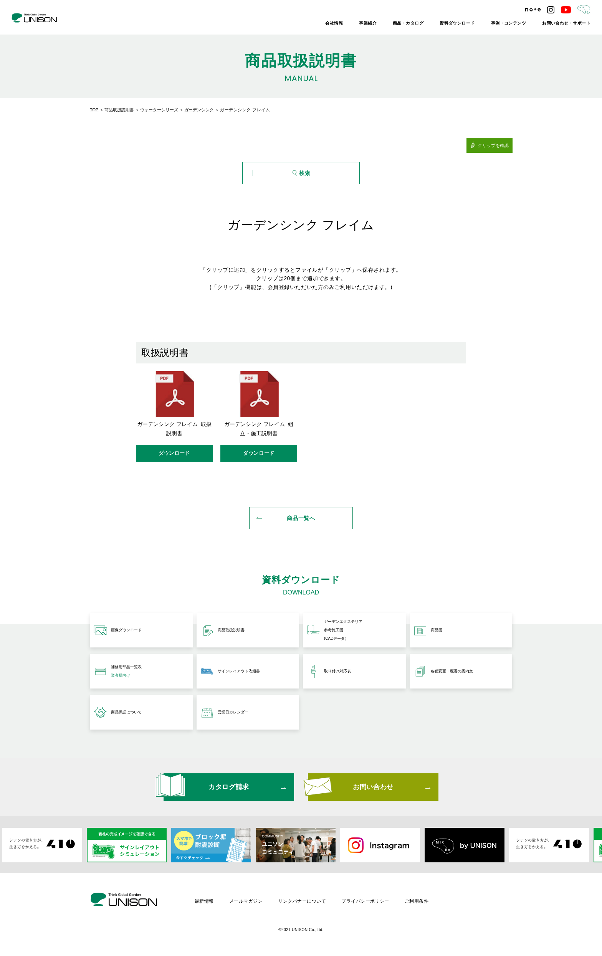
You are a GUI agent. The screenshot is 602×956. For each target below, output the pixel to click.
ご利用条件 (416, 901)
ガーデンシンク (199, 109)
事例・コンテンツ (508, 23)
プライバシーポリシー (365, 901)
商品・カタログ (408, 23)
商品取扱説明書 (119, 109)
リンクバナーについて (302, 901)
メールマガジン (246, 901)
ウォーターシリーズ (159, 109)
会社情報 (334, 23)
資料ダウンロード (457, 23)
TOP (94, 109)
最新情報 (204, 901)
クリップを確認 (493, 145)
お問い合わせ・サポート (566, 23)
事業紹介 (368, 23)
